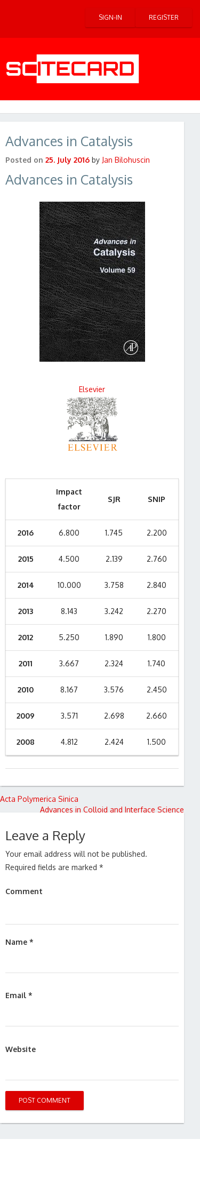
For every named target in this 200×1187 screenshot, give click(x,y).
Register (164, 17)
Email (19, 995)
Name (19, 941)
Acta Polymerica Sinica (39, 798)
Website (20, 1049)
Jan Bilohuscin (126, 159)
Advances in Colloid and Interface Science (112, 809)
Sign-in (110, 17)
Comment (24, 891)
